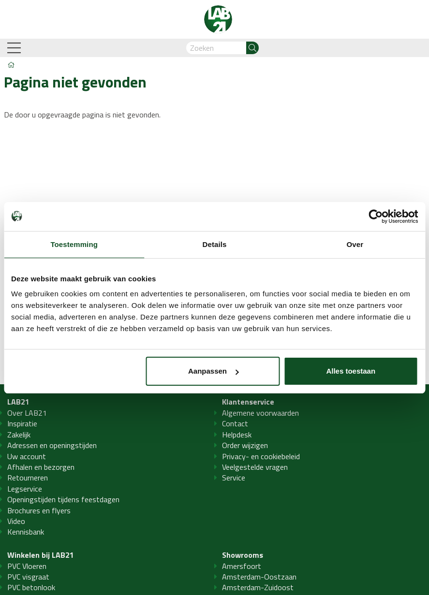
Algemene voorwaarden (260, 413)
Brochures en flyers (39, 510)
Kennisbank (25, 531)
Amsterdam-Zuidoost (258, 587)
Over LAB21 (27, 413)
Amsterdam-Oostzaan (259, 576)
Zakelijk (18, 434)
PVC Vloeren (26, 566)
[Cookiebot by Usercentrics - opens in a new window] (375, 216)
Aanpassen (213, 371)
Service (233, 477)
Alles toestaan (350, 371)
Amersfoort (241, 566)
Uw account (26, 456)
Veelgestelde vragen (255, 467)
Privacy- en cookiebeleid (261, 456)
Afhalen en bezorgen (40, 467)
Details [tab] (215, 244)
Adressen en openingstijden (52, 445)
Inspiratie (22, 423)
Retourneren (27, 477)
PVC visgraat (28, 576)
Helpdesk (236, 434)
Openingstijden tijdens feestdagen (63, 499)
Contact (235, 423)
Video (16, 521)
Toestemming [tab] (74, 244)
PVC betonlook (31, 587)
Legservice (24, 488)
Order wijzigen (245, 445)
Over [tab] (355, 244)
